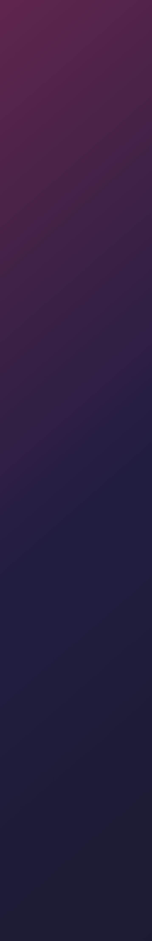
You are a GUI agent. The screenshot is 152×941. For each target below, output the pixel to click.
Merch (103, 863)
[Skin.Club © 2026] (23, 876)
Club (121, 5)
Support (7, 852)
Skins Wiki (56, 863)
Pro (4, 868)
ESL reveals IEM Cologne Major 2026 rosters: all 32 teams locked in (119, 496)
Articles (106, 829)
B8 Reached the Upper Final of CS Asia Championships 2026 (21, 271)
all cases (55, 710)
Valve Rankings (110, 840)
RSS (4, 856)
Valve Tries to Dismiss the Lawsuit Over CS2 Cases (21, 120)
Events (56, 840)
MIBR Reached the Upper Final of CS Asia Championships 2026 (21, 322)
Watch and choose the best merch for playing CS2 (22, 772)
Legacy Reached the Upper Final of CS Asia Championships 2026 (21, 171)
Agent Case (82, 929)
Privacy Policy (59, 852)
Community (68, 20)
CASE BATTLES (16, 356)
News (54, 5)
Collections (11, 834)
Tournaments (11, 840)
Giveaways (107, 834)
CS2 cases (12, 344)
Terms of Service (110, 852)
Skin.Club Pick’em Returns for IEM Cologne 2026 (17, 496)
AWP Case (44, 929)
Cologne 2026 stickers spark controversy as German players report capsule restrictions (72, 496)
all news (32, 75)
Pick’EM (7, 829)
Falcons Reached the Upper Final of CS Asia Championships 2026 (21, 221)
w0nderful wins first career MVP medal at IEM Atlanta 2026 (102, 188)
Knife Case (8, 929)
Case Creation (12, 845)
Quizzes (56, 834)
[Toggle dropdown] (73, 5)
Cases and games (11, 863)
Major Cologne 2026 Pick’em (25, 396)
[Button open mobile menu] (145, 5)
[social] (77, 879)
